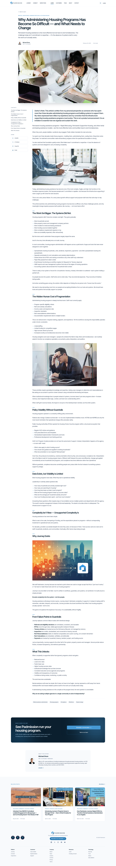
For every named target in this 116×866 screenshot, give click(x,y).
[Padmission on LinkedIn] (51, 842)
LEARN (52, 3)
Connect (13, 853)
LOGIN (104, 3)
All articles (102, 784)
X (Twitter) (15, 142)
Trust (89, 853)
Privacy (51, 859)
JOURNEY (28, 3)
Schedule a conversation (83, 727)
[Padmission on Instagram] (58, 842)
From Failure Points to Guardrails (18, 128)
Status (89, 855)
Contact (51, 857)
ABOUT (70, 3)
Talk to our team (84, 732)
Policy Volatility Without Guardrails (18, 117)
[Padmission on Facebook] (61, 842)
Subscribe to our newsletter (58, 838)
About (51, 851)
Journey (13, 851)
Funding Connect (73, 853)
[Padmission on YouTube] (64, 842)
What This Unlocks (15, 130)
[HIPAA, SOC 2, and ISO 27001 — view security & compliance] (17, 838)
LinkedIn (15, 138)
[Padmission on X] (54, 842)
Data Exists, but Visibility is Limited (18, 120)
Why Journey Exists (15, 126)
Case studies (33, 851)
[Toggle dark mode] (100, 3)
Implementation (33, 853)
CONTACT (76, 3)
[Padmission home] (16, 3)
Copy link (15, 146)
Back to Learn (22, 12)
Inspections (13, 855)
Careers (51, 855)
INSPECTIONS (43, 3)
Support (32, 855)
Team (51, 853)
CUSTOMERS (59, 3)
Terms (51, 861)
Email (14, 150)
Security (90, 851)
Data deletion (91, 857)
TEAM (65, 3)
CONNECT (35, 3)
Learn (70, 851)
